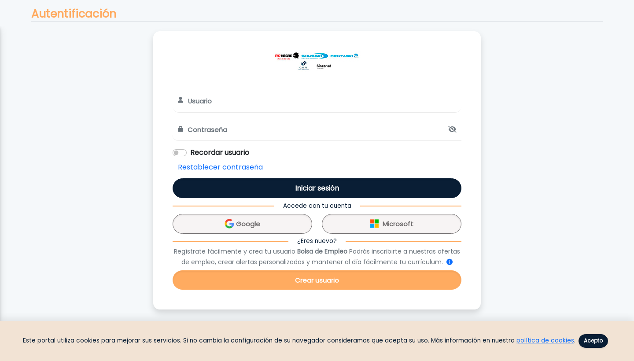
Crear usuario (317, 280)
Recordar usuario (219, 152)
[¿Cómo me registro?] (449, 262)
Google (242, 222)
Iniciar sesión (317, 188)
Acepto (593, 340)
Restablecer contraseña (220, 167)
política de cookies (545, 340)
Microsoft (392, 222)
